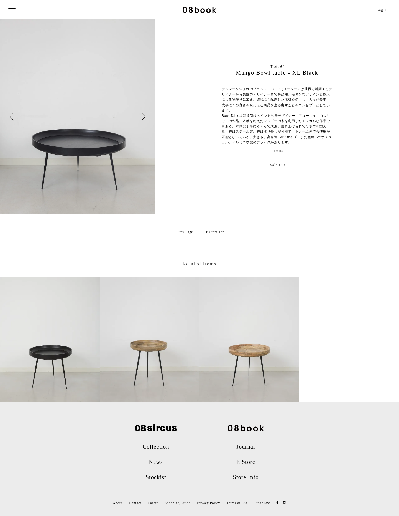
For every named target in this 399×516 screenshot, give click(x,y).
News (156, 462)
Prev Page (185, 232)
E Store (245, 462)
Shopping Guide (177, 503)
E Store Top (215, 232)
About (117, 503)
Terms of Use (237, 503)
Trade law (262, 503)
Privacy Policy (208, 503)
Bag (382, 10)
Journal (245, 447)
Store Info (246, 477)
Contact (135, 503)
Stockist (156, 477)
